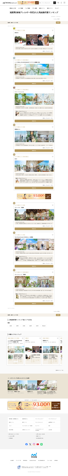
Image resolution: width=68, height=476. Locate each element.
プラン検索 (34, 8)
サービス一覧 (18, 460)
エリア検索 (20, 8)
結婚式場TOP (17, 400)
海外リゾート (50, 8)
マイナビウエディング (11, 400)
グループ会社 (49, 460)
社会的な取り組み (33, 460)
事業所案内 (25, 460)
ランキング (22, 400)
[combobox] (46, 2)
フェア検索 (27, 8)
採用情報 (56, 460)
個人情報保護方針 (41, 460)
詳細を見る (34, 53)
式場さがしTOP (13, 8)
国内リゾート (42, 8)
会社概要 (12, 460)
